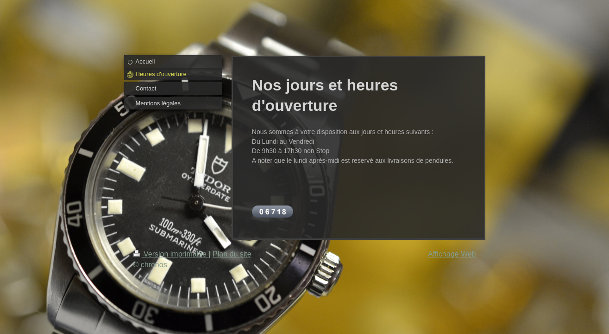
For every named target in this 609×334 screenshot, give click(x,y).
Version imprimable (171, 254)
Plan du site (232, 254)
